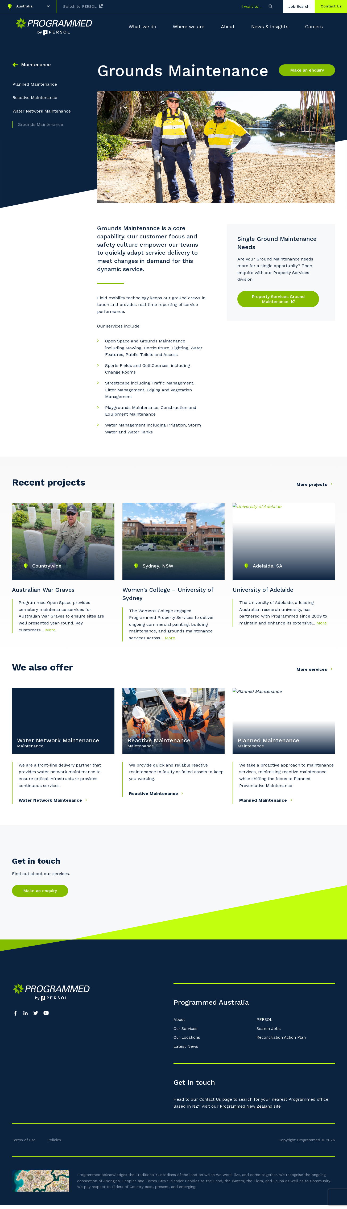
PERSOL (265, 1023)
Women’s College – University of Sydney (173, 595)
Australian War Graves (46, 591)
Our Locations (188, 1041)
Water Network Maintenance (42, 114)
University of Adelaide (267, 591)
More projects (315, 484)
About (180, 1023)
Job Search (294, 6)
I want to (245, 6)
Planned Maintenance (35, 87)
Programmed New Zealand (247, 1110)
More (50, 633)
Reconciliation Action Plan (283, 1041)
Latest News (186, 1050)
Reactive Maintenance (35, 100)
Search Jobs (269, 1032)
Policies (54, 1144)
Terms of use (23, 1144)
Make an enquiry (307, 70)
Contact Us (210, 1103)
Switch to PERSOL (80, 6)
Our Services (187, 1032)
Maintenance (36, 64)
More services (315, 673)
